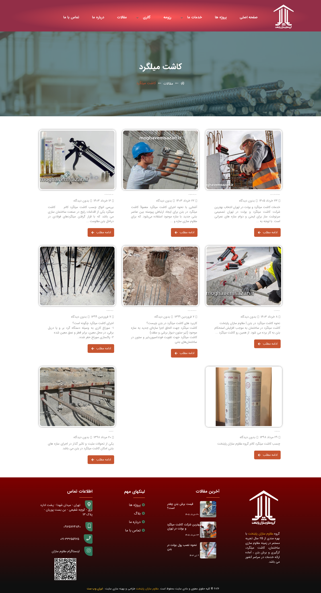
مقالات (122, 17)
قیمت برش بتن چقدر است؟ (180, 506)
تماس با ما (71, 17)
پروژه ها (221, 17)
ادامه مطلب (268, 233)
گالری (146, 17)
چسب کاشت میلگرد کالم (277, 431)
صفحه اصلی (249, 17)
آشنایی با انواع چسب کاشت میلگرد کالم (109, 194)
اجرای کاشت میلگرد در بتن (277, 310)
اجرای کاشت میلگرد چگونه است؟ (109, 310)
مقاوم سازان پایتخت (260, 533)
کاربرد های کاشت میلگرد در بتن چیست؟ (192, 310)
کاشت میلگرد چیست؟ (111, 431)
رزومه (167, 17)
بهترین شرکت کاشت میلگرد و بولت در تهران (275, 194)
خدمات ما (194, 17)
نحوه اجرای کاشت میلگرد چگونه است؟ (192, 194)
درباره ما (98, 17)
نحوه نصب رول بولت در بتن (182, 547)
